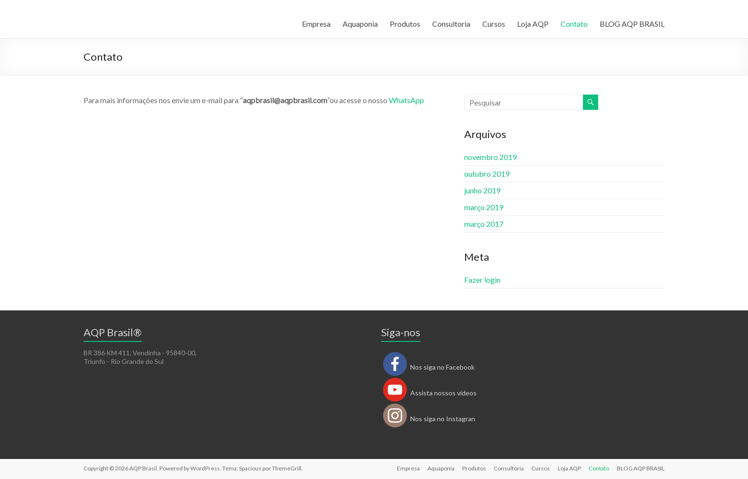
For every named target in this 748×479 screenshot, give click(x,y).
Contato (574, 23)
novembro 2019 (490, 156)
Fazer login (482, 279)
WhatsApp (406, 100)
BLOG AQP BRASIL (632, 23)
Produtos (405, 23)
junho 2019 (482, 190)
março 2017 (483, 223)
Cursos (493, 23)
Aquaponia (360, 23)
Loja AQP (533, 23)
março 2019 (483, 207)
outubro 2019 (486, 173)
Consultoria (451, 23)
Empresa (316, 23)
